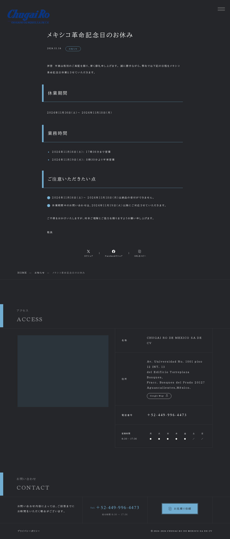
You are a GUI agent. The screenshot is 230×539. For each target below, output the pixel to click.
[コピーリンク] (140, 253)
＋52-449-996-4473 (167, 415)
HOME (22, 273)
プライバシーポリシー (29, 531)
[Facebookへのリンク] (114, 253)
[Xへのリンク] (88, 253)
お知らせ (73, 49)
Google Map (157, 396)
